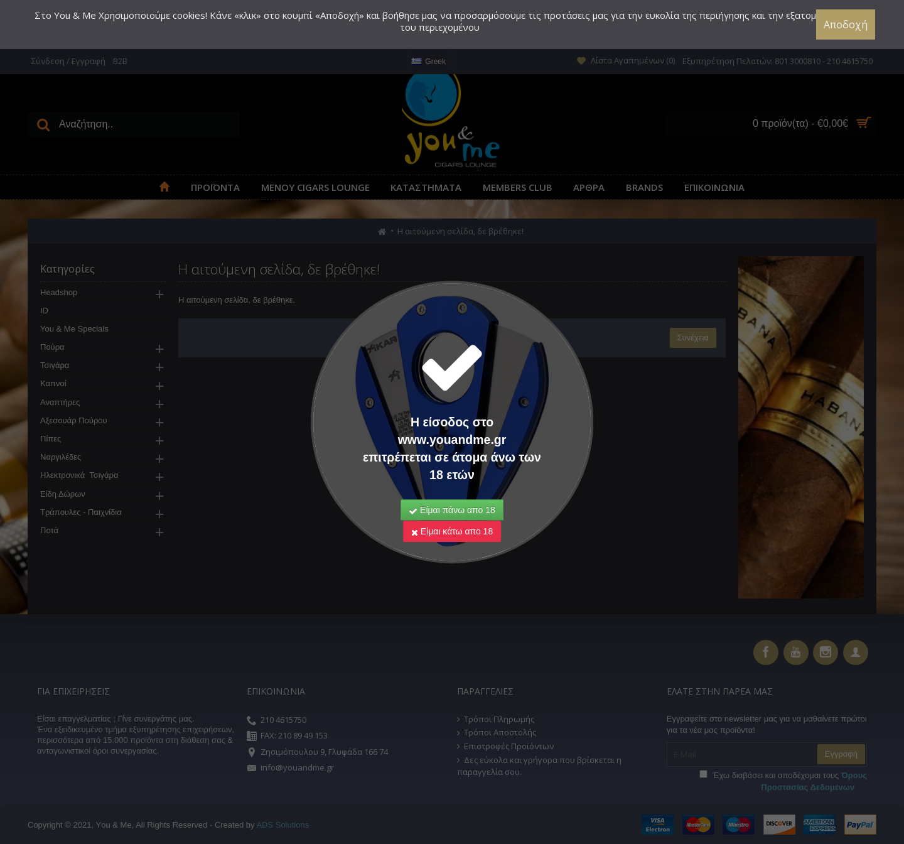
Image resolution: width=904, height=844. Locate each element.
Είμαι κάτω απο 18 (452, 514)
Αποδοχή (847, 24)
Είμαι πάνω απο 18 (452, 493)
